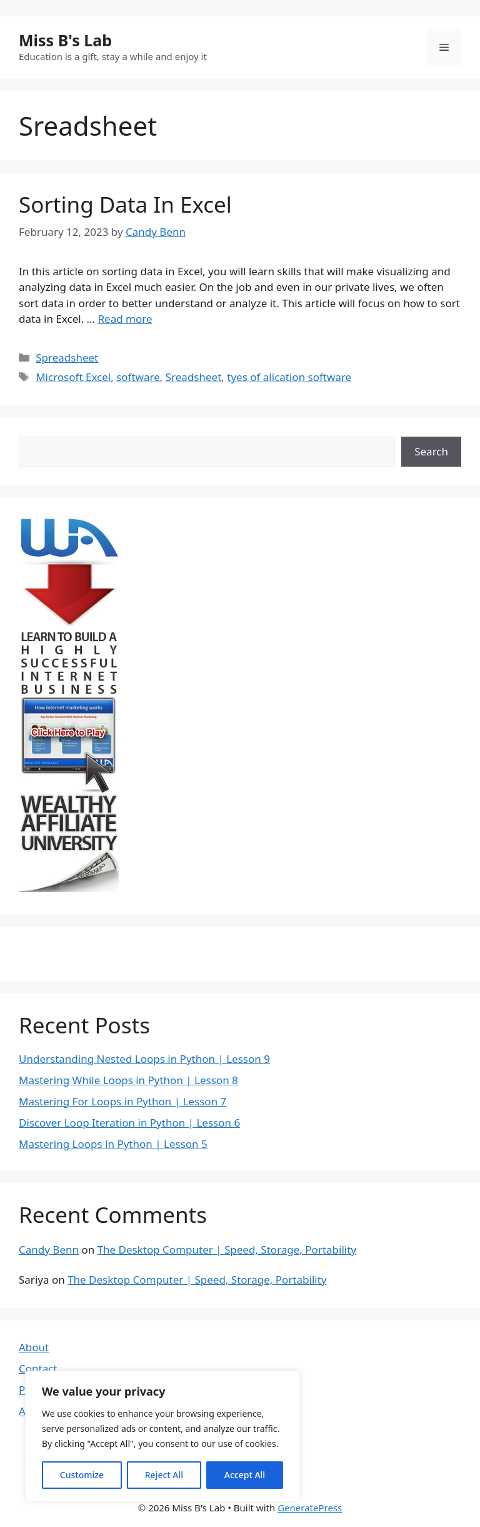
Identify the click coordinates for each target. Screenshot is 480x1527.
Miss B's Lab (65, 40)
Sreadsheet (194, 377)
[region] (162, 1436)
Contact (38, 1368)
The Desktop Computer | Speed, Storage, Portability (227, 1249)
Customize (82, 1475)
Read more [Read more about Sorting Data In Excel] (125, 319)
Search (431, 451)
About (34, 1347)
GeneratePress (310, 1507)
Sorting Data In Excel (125, 204)
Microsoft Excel (73, 377)
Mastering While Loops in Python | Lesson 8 (128, 1080)
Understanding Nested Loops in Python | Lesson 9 (144, 1059)
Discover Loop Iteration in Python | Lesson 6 (129, 1122)
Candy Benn (49, 1249)
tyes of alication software (289, 377)
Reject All (164, 1475)
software (138, 377)
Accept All (244, 1475)
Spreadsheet (67, 357)
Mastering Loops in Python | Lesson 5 (113, 1144)
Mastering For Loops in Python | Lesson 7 (122, 1101)
